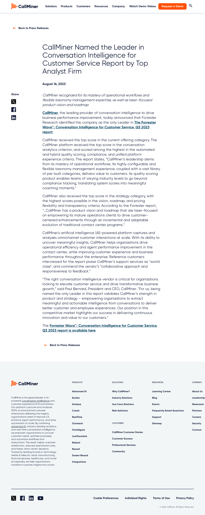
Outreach (77, 423)
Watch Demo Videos (142, 6)
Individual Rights (136, 498)
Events (156, 404)
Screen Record (80, 455)
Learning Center (161, 391)
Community (118, 451)
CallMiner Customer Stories (127, 432)
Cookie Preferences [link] (106, 498)
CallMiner (50, 113)
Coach (75, 410)
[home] (25, 6)
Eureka (76, 397)
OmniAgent (78, 429)
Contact (197, 429)
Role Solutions (120, 410)
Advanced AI (79, 391)
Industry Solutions (122, 397)
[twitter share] (16, 103)
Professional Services (124, 445)
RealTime (77, 417)
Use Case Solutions (123, 404)
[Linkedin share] (16, 119)
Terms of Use (161, 498)
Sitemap (157, 423)
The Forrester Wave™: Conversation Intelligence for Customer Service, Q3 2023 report (99, 127)
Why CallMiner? (121, 391)
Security (196, 423)
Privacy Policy (185, 498)
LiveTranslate (79, 436)
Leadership (198, 397)
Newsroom (198, 404)
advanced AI (18, 426)
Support (156, 417)
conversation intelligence (35, 400)
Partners (197, 410)
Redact (76, 442)
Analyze (76, 404)
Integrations (79, 461)
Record (76, 449)
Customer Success (122, 438)
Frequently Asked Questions (168, 410)
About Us (197, 391)
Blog (154, 397)
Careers (196, 417)
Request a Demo (172, 6)
